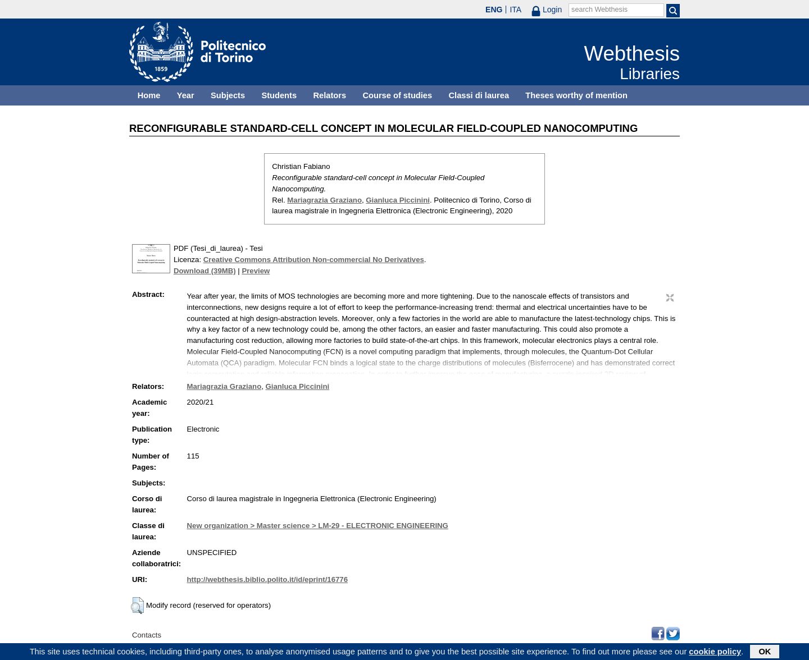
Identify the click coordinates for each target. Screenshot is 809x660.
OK (764, 652)
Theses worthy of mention (576, 95)
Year (185, 95)
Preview (256, 271)
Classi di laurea (479, 95)
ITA (515, 9)
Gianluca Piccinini (398, 200)
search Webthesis (599, 9)
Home (149, 95)
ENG (493, 9)
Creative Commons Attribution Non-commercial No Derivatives (313, 259)
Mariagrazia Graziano (324, 200)
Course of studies (397, 95)
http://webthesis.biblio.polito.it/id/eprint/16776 (267, 579)
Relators (329, 95)
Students (279, 95)
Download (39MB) (205, 271)
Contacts (146, 635)
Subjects (228, 95)
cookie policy (715, 652)
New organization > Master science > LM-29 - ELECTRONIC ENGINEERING (317, 525)
